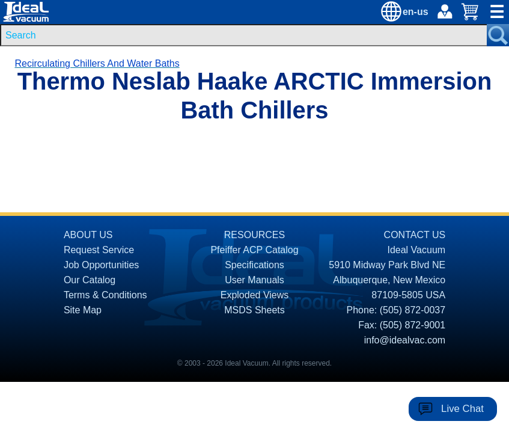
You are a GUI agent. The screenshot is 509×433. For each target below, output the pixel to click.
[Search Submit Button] (498, 35)
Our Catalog (89, 280)
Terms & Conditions (105, 295)
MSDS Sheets (254, 310)
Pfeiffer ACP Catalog (254, 250)
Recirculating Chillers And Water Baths (96, 63)
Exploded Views (255, 295)
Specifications (254, 265)
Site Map (83, 310)
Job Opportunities (101, 265)
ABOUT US (88, 235)
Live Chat (462, 408)
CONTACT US (415, 235)
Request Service (99, 250)
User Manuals (254, 280)
